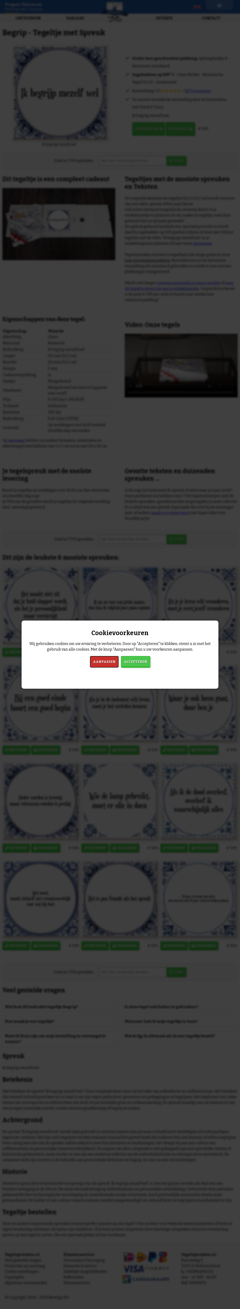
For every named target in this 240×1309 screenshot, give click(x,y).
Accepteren (135, 662)
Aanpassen (104, 662)
